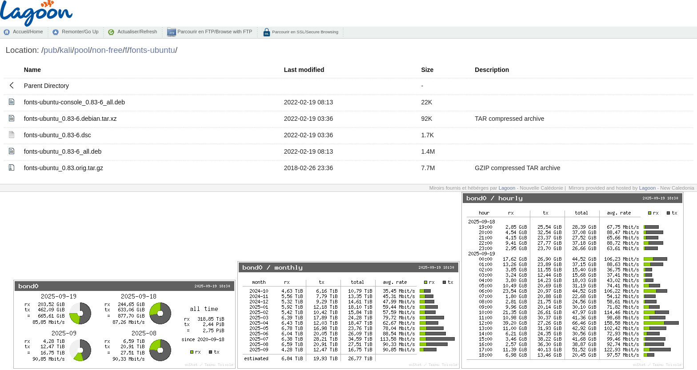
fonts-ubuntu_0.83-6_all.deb (62, 151)
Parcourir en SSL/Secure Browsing (304, 31)
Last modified (304, 69)
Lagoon (507, 188)
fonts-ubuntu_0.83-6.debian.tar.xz (70, 118)
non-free (107, 50)
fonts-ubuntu (152, 50)
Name (32, 69)
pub (50, 50)
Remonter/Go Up (80, 31)
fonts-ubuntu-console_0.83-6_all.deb (74, 102)
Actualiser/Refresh (137, 31)
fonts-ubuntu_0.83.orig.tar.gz (63, 167)
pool (82, 50)
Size (427, 69)
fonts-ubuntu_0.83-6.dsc (57, 135)
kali (66, 50)
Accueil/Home (28, 31)
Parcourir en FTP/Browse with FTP (214, 31)
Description (492, 69)
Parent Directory (46, 85)
